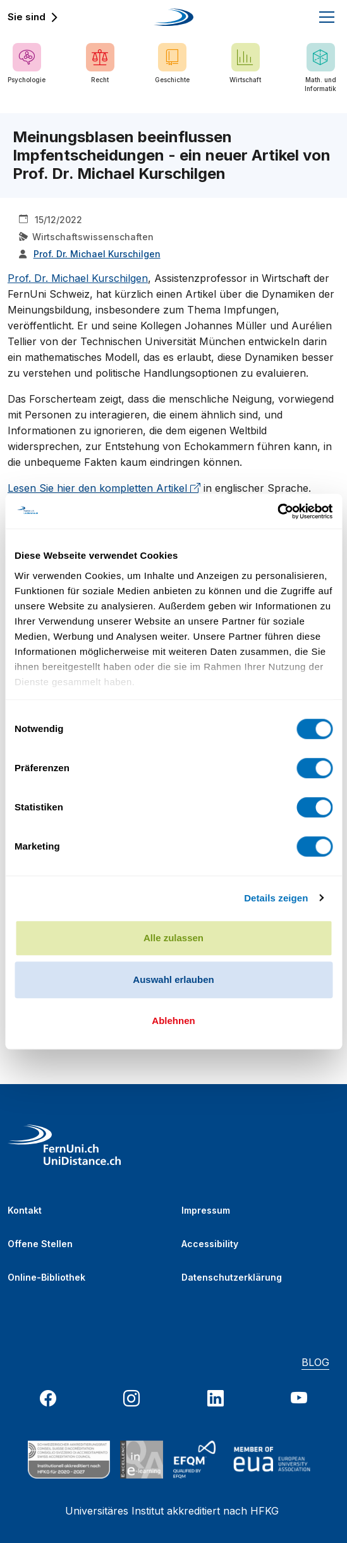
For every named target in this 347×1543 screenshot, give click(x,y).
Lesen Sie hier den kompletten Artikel (104, 488)
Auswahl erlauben (173, 979)
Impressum (205, 1210)
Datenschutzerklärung (231, 1277)
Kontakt (25, 1210)
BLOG (315, 1362)
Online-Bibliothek (46, 1277)
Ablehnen (173, 1020)
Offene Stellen (40, 1243)
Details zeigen (276, 898)
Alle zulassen (173, 937)
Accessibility (209, 1243)
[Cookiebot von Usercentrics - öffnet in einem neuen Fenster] (277, 511)
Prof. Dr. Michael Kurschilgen (78, 278)
